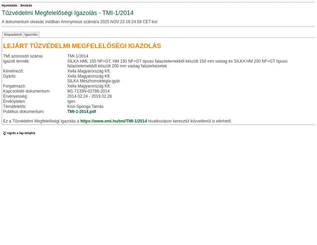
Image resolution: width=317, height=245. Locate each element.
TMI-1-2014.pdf (81, 111)
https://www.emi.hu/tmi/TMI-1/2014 (113, 121)
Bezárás (26, 5)
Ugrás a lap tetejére (18, 133)
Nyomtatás (9, 5)
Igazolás (31, 34)
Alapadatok (13, 34)
